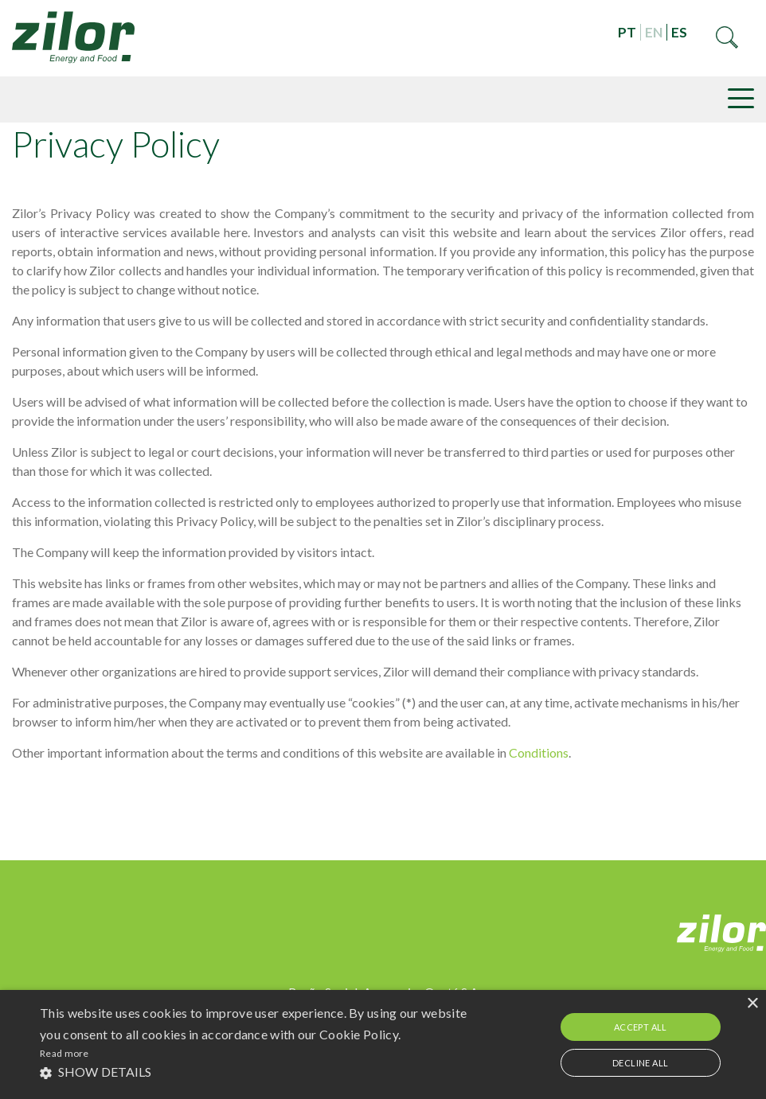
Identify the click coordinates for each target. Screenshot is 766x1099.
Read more (64, 1053)
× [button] (752, 1004)
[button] (263, 1071)
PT (627, 32)
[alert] (383, 1044)
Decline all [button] (640, 1063)
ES (679, 32)
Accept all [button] (640, 1027)
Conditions (539, 752)
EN (653, 32)
